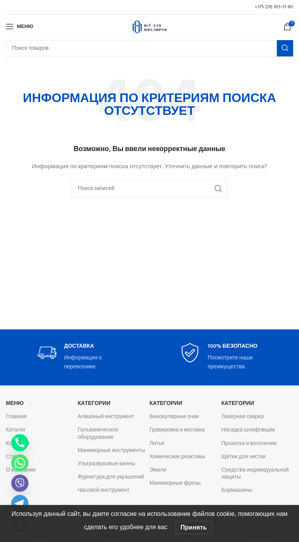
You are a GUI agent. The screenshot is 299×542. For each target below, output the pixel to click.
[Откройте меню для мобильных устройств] (19, 26)
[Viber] (19, 483)
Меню (15, 403)
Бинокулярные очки (174, 416)
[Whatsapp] (19, 463)
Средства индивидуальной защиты (255, 474)
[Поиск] (149, 48)
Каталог (16, 430)
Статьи (14, 456)
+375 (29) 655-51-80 (274, 7)
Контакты (17, 443)
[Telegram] (19, 503)
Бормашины (237, 490)
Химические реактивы (177, 456)
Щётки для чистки (244, 456)
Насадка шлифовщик (248, 430)
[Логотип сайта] (149, 26)
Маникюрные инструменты (111, 450)
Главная (16, 416)
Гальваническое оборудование (98, 434)
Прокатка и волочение (249, 443)
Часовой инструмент (104, 490)
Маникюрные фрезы (175, 483)
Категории (94, 403)
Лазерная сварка (243, 416)
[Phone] (19, 442)
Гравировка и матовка (177, 430)
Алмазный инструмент (106, 416)
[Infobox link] (78, 357)
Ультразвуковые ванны (106, 463)
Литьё (157, 443)
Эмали (158, 470)
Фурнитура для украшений (111, 477)
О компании (20, 470)
